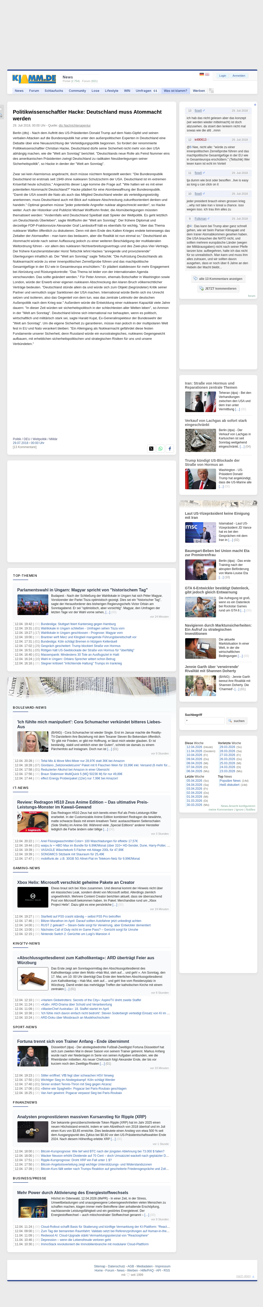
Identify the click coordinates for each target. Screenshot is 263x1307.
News (19, 91)
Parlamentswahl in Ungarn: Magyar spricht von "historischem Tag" (82, 590)
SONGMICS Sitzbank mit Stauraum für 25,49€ (72, 854)
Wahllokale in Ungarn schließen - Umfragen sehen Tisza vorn (83, 628)
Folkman (200, 218)
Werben (199, 91)
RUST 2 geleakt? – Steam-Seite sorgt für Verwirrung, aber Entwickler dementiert (96, 925)
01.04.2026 (194, 796)
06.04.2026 (194, 771)
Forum (34, 91)
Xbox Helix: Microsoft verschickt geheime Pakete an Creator (76, 882)
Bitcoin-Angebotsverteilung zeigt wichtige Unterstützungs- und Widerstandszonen (96, 1164)
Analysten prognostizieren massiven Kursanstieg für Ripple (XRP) (81, 1117)
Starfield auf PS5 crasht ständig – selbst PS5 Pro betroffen (81, 916)
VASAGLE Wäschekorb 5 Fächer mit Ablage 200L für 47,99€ (82, 850)
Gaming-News (26, 868)
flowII (198, 110)
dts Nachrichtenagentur (75, 125)
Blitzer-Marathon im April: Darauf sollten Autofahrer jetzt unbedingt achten (91, 921)
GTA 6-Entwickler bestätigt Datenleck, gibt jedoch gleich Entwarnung (217, 590)
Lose (95, 91)
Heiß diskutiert (230, 785)
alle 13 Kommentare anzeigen (217, 279)
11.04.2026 (194, 751)
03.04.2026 (194, 788)
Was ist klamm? (175, 91)
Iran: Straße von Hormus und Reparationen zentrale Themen (211, 385)
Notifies (250, 809)
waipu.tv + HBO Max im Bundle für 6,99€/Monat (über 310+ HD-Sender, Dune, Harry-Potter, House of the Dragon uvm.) (122, 845)
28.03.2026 (227, 751)
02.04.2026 (194, 793)
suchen (236, 721)
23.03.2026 (227, 771)
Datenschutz (116, 1266)
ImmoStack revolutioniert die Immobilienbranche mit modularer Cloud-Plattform (95, 1244)
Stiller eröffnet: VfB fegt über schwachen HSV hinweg (77, 1075)
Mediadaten (145, 1266)
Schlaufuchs (54, 91)
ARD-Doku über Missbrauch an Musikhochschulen (75, 1017)
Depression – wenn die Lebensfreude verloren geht (76, 1240)
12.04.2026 (194, 747)
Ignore (239, 809)
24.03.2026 (227, 767)
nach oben (243, 1276)
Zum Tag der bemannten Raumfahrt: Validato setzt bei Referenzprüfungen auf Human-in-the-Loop (107, 1231)
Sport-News (25, 1027)
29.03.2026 (227, 747)
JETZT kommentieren (217, 288)
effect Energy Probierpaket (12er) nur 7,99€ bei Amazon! (79, 778)
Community (77, 91)
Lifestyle (111, 91)
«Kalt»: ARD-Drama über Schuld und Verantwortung (76, 1004)
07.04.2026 (194, 767)
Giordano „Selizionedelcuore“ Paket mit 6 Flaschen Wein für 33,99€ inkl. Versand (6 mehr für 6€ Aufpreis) (113, 765)
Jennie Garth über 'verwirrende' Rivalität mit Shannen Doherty (212, 669)
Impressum (162, 1266)
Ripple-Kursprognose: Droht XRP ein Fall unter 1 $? (76, 1160)
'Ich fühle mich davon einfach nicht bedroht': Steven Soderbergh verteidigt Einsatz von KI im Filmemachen (113, 1013)
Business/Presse (29, 1178)
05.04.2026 (194, 781)
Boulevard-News (29, 707)
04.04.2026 (194, 785)
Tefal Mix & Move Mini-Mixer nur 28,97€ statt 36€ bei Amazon (83, 761)
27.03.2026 (227, 755)
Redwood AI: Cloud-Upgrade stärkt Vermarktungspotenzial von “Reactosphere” (95, 1235)
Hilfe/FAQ (147, 1270)
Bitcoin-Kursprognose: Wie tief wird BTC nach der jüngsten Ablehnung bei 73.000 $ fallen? (102, 1151)
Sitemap (99, 1266)
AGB (130, 1266)
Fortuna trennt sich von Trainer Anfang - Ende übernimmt (73, 1041)
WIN (127, 91)
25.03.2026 (227, 763)
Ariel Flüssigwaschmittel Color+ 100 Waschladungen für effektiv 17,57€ (89, 841)
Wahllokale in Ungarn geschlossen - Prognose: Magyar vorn (82, 633)
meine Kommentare (221, 809)
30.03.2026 (194, 805)
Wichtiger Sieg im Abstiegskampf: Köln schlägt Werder (78, 1080)
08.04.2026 (194, 763)
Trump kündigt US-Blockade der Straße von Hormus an (212, 462)
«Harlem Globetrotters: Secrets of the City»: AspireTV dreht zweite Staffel (91, 1000)
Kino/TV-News (26, 943)
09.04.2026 (194, 759)
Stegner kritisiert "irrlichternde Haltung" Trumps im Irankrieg (81, 663)
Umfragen (147, 91)
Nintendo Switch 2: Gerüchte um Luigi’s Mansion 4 (75, 934)
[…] (107, 612)
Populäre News (230, 781)
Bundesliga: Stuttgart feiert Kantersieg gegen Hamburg (78, 624)
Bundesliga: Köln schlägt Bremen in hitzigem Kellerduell (79, 641)
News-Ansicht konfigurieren (238, 805)
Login (222, 75)
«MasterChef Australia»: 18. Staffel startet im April (75, 1009)
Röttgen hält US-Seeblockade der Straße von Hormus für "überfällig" (87, 650)
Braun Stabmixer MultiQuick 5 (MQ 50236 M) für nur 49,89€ (81, 774)
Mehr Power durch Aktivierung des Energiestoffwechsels (72, 1192)
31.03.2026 (194, 801)
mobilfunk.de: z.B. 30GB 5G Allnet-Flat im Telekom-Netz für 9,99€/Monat (90, 858)
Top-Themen (25, 575)
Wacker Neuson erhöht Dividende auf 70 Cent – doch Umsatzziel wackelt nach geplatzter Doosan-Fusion (112, 1156)
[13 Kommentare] (24, 447)
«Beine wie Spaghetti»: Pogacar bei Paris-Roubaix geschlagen (84, 1088)
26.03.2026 (227, 759)
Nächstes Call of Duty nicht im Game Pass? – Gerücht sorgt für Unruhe (89, 929)
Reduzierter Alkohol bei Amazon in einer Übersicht (75, 769)
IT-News (21, 788)
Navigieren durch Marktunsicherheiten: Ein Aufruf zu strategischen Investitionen (218, 629)
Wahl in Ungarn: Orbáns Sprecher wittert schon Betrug (78, 659)
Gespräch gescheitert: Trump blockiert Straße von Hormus (80, 646)
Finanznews (25, 1102)
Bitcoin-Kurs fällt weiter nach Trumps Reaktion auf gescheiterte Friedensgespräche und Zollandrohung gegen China (120, 1169)
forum (251, 295)
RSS (167, 1270)
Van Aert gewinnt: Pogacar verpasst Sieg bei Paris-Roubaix (81, 1093)
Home (99, 1270)
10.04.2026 (194, 755)
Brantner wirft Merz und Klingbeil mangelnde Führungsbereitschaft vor (88, 637)
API (158, 1270)
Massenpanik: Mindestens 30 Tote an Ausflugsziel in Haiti (80, 654)
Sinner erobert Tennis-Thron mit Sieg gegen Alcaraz (76, 1084)
